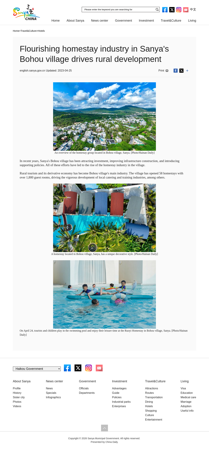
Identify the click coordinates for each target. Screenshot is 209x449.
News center (99, 20)
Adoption (186, 406)
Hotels (149, 406)
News (49, 388)
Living (192, 20)
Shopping (151, 410)
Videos (17, 406)
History (17, 392)
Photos (17, 401)
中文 (193, 9)
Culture (149, 415)
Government (123, 20)
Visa (183, 388)
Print (161, 70)
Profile (17, 388)
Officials (84, 388)
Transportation (154, 397)
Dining (149, 401)
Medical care (188, 397)
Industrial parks (121, 401)
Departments (87, 392)
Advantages (119, 388)
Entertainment (153, 419)
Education (187, 392)
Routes (149, 392)
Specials (51, 392)
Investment (146, 20)
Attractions (151, 388)
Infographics (53, 397)
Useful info (187, 410)
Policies (116, 397)
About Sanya (75, 20)
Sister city (19, 397)
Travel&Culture (171, 20)
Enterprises (119, 406)
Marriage (186, 401)
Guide (115, 392)
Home (55, 20)
